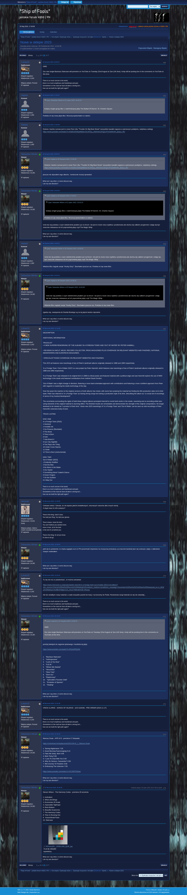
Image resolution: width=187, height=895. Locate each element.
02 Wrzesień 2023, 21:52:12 (51, 575)
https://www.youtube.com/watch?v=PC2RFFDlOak (62, 771)
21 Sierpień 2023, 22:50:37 (51, 62)
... (39, 55)
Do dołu (23, 55)
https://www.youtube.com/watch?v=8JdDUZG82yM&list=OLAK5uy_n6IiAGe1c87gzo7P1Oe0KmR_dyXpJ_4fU (84, 132)
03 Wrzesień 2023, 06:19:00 (51, 616)
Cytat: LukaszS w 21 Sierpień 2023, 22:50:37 (61, 621)
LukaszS (25, 62)
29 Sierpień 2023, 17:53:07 (51, 95)
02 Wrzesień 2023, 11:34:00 (51, 501)
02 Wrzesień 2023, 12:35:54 (51, 544)
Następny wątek (160, 48)
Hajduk (24, 95)
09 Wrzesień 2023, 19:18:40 (51, 734)
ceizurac (25, 501)
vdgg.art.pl (133, 26)
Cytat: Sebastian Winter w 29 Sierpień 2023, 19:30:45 (64, 249)
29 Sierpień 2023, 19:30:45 (51, 190)
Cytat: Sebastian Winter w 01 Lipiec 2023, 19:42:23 (64, 100)
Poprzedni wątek (145, 48)
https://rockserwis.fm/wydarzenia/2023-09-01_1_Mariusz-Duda (66, 743)
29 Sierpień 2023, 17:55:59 (51, 124)
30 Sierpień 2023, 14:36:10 (51, 243)
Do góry (23, 865)
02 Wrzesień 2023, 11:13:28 (51, 328)
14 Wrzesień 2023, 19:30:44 (53, 787)
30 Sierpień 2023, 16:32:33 (51, 275)
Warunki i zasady (157, 890)
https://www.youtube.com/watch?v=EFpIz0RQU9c (61, 649)
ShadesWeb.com (34, 892)
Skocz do (135, 875)
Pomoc (148, 890)
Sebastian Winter (29, 154)
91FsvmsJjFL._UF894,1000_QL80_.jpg (58, 846)
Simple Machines (34, 890)
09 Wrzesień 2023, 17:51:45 (51, 703)
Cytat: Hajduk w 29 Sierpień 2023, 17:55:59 (61, 159)
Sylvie (104, 37)
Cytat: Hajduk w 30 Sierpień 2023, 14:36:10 (61, 281)
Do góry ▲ (166, 890)
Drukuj (164, 55)
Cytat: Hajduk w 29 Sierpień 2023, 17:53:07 (61, 196)
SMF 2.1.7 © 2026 (23, 890)
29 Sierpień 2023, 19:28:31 (51, 154)
